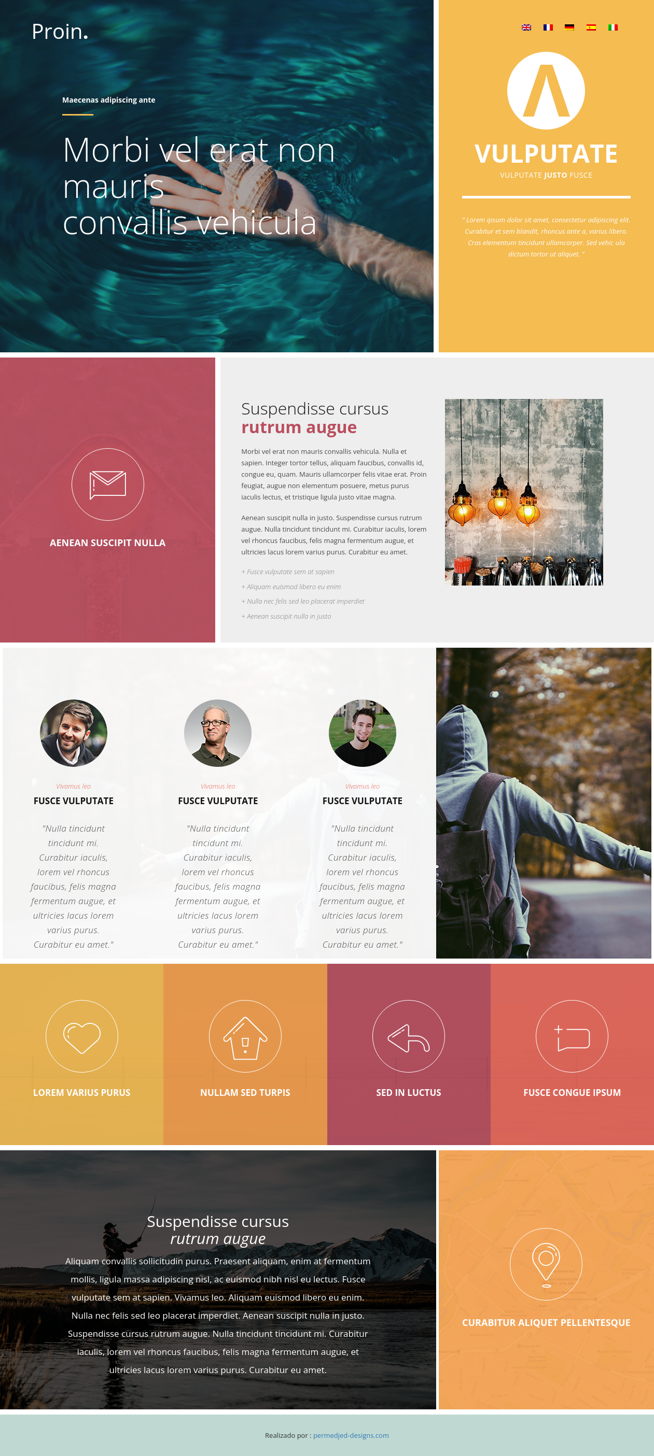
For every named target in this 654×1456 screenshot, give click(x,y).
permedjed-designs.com (351, 1435)
